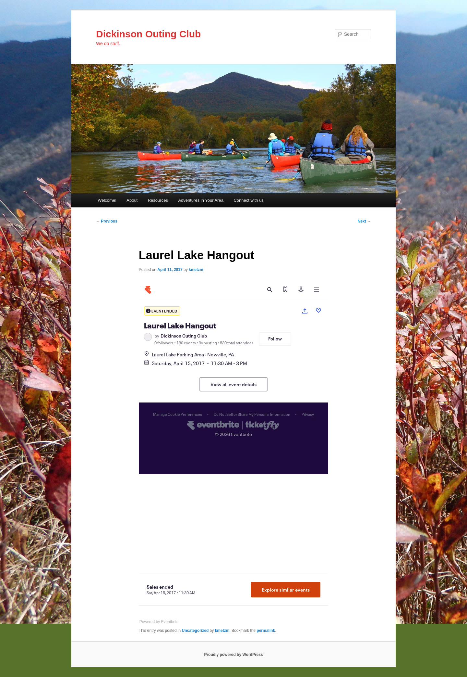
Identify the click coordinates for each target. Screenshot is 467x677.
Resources (158, 200)
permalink (266, 630)
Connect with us (249, 200)
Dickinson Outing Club (148, 34)
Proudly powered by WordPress (233, 654)
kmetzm (196, 269)
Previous (106, 221)
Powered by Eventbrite (159, 622)
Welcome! (107, 200)
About (132, 200)
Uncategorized (195, 630)
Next (364, 221)
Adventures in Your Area (200, 200)
